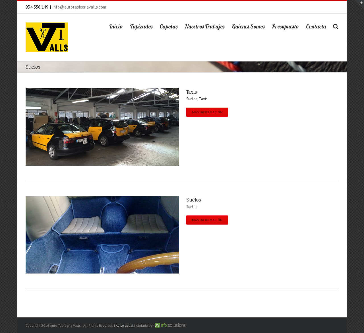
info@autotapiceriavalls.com (79, 7)
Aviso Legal (124, 325)
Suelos (191, 98)
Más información (207, 112)
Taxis (191, 92)
